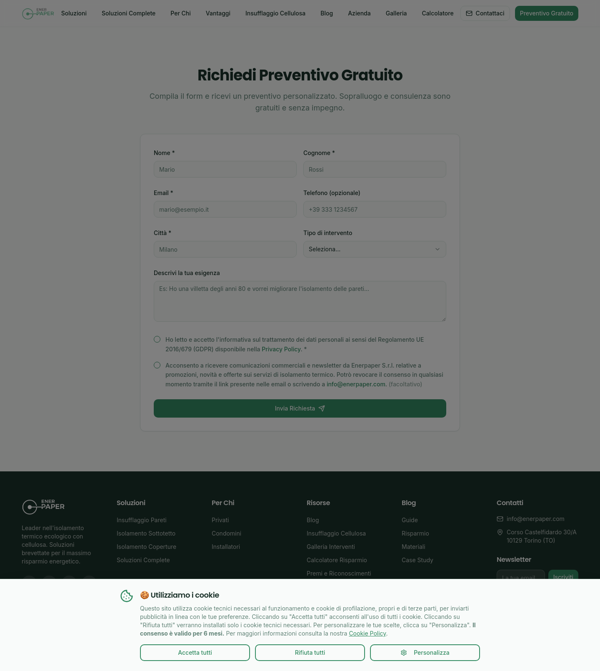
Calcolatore (437, 13)
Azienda (359, 13)
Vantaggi (218, 13)
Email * (163, 192)
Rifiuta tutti (310, 652)
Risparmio (415, 533)
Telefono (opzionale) (331, 192)
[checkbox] (157, 339)
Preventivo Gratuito (546, 13)
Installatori (226, 546)
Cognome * (319, 152)
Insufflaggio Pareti (142, 519)
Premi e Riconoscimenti (339, 573)
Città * (162, 232)
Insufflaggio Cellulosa (275, 13)
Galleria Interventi (331, 546)
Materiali (413, 546)
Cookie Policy (367, 633)
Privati (220, 519)
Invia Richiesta (300, 408)
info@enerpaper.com (356, 384)
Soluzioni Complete (128, 13)
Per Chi (180, 13)
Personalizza (425, 652)
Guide (410, 519)
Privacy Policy (281, 349)
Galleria (396, 13)
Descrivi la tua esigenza (187, 272)
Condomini (226, 533)
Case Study (417, 559)
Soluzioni (74, 13)
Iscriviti (563, 577)
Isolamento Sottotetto (146, 533)
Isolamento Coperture (146, 546)
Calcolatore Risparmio (337, 559)
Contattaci (485, 13)
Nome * (164, 152)
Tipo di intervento (327, 232)
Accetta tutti (195, 652)
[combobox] (374, 249)
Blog (326, 13)
